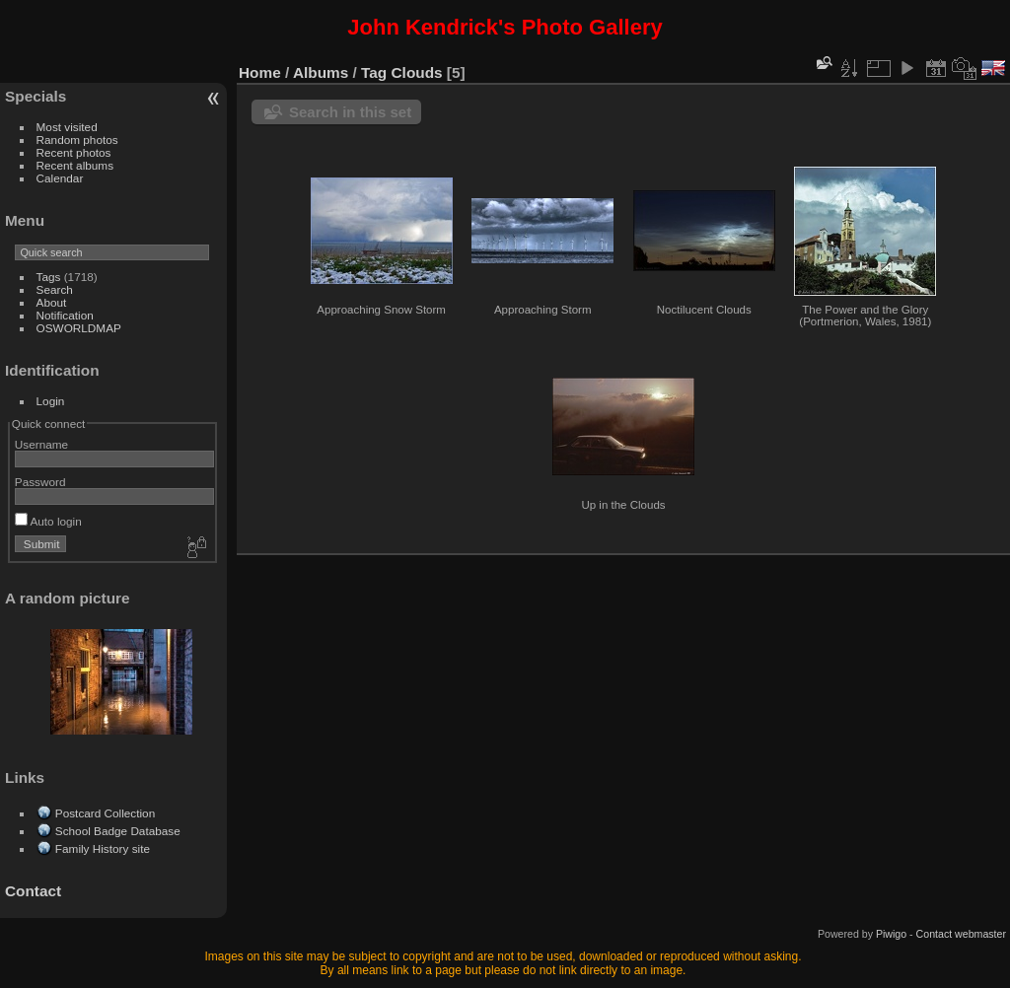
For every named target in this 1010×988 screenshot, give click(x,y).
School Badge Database (117, 830)
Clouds (417, 72)
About (51, 302)
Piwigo (891, 934)
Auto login (48, 521)
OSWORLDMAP (78, 327)
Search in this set (350, 112)
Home (260, 72)
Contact (33, 890)
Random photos (77, 139)
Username (41, 444)
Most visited (67, 126)
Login (50, 400)
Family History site (102, 848)
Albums (320, 72)
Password (40, 481)
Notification (65, 315)
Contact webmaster (961, 934)
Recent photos (73, 152)
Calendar (60, 178)
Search (54, 289)
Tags (48, 276)
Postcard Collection (105, 813)
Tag (374, 72)
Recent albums (74, 165)
